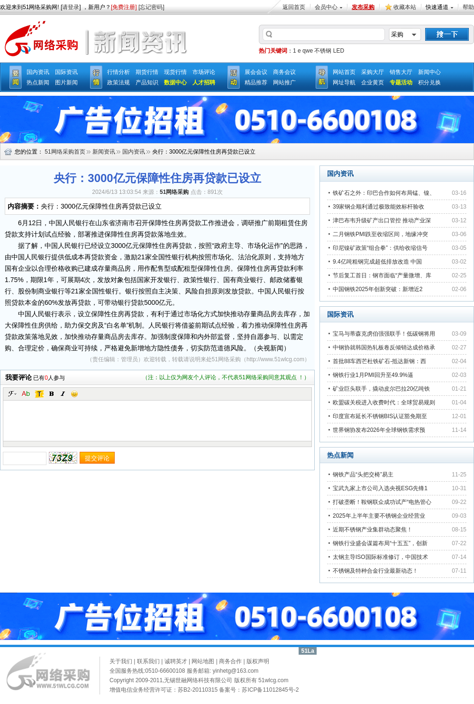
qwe (307, 50)
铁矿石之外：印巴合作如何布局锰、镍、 (384, 193)
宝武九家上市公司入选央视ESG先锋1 (380, 488)
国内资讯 (38, 72)
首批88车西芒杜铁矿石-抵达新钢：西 (379, 361)
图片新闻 (66, 82)
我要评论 (18, 377)
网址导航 (344, 82)
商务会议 (284, 72)
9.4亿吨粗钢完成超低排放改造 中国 (377, 261)
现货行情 (175, 72)
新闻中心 (429, 72)
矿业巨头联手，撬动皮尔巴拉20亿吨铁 (381, 388)
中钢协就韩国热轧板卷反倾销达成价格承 (384, 347)
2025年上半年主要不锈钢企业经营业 (379, 515)
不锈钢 (322, 50)
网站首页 (344, 72)
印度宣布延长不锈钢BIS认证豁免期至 (380, 416)
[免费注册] (124, 7)
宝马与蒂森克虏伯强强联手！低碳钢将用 (384, 333)
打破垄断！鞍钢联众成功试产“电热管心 (382, 502)
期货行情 (147, 72)
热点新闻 (38, 82)
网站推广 (284, 82)
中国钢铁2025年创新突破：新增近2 (377, 289)
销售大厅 (401, 72)
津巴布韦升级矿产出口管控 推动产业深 (382, 220)
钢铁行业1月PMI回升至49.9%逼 (373, 375)
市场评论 (203, 72)
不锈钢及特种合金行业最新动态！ (375, 570)
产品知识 (147, 82)
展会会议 (256, 72)
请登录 (70, 7)
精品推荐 (256, 82)
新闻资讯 (103, 151)
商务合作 (230, 661)
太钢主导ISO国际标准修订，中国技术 (380, 557)
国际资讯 (66, 72)
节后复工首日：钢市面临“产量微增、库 (382, 275)
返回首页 (294, 7)
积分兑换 (429, 82)
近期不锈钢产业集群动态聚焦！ (372, 529)
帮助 (468, 7)
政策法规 (118, 82)
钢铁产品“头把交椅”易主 (363, 474)
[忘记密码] (151, 7)
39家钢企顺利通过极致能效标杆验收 (378, 206)
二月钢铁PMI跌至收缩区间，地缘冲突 (380, 234)
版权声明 (257, 661)
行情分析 (118, 72)
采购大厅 (372, 72)
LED (338, 50)
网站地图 (202, 661)
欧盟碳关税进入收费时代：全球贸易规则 (384, 402)
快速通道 (437, 7)
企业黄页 (372, 82)
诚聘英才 (175, 661)
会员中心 (326, 7)
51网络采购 (226, 359)
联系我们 (148, 661)
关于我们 (120, 661)
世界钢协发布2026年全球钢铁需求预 (379, 430)
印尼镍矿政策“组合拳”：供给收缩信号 (380, 248)
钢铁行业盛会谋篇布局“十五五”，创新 (380, 543)
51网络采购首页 (65, 151)
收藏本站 (404, 7)
